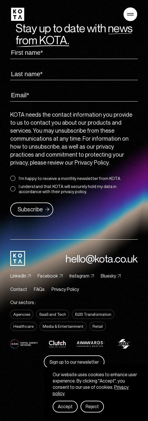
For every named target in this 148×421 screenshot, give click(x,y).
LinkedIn (20, 276)
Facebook (50, 276)
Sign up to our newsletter (74, 362)
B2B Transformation (93, 314)
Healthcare (23, 326)
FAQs (39, 289)
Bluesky (111, 276)
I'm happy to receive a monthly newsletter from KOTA (65, 178)
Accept (65, 406)
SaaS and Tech (52, 314)
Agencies (21, 314)
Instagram (81, 276)
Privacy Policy (65, 289)
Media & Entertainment (63, 326)
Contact (18, 289)
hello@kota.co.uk (101, 258)
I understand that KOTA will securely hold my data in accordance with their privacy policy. (63, 189)
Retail (97, 326)
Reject (92, 406)
